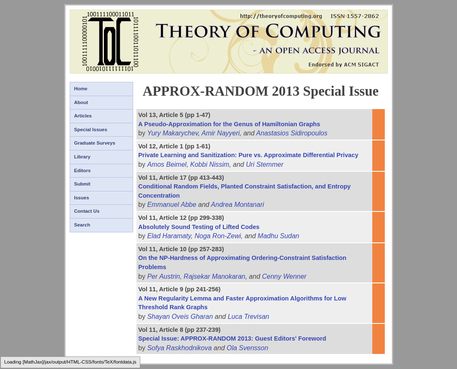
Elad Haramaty (169, 235)
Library (82, 156)
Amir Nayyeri (221, 133)
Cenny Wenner (284, 276)
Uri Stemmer (264, 164)
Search (82, 224)
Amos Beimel (167, 164)
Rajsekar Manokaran (214, 276)
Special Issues (90, 129)
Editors (82, 170)
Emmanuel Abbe (172, 204)
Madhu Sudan (278, 235)
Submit (82, 183)
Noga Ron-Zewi (217, 235)
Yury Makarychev (172, 133)
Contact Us (87, 211)
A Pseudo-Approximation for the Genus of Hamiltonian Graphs (229, 124)
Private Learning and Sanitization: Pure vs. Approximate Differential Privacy (248, 155)
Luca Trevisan (248, 316)
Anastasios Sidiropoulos (292, 133)
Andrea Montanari (237, 204)
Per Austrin (163, 276)
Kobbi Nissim (209, 164)
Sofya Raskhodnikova (179, 347)
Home (81, 88)
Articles (83, 115)
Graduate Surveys (95, 142)
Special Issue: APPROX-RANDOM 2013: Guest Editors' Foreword (232, 338)
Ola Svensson (247, 347)
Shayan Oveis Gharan (180, 316)
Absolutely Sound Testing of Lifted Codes (198, 227)
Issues (81, 197)
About (81, 102)
